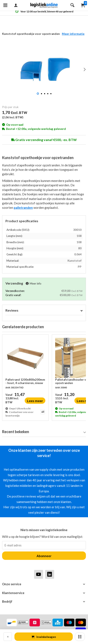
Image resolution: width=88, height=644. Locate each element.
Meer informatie (73, 33)
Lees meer (35, 401)
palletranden (23, 207)
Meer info (33, 283)
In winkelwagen (44, 637)
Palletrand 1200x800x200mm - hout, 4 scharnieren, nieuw (25, 381)
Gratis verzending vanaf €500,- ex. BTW (44, 140)
